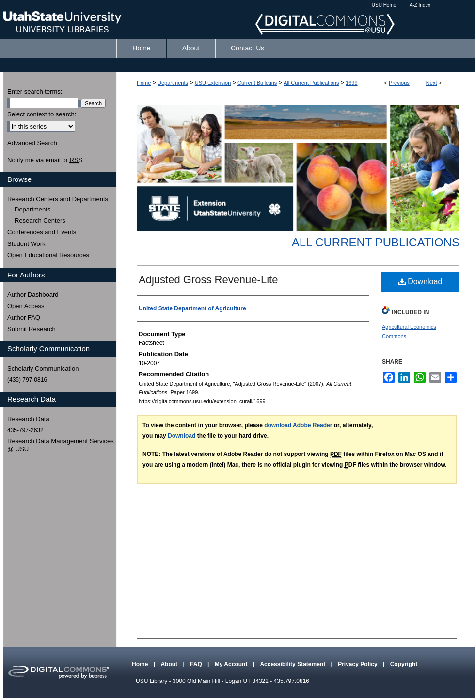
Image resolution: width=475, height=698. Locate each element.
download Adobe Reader (298, 425)
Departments (173, 83)
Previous (399, 83)
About (169, 664)
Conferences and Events (41, 232)
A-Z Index (420, 5)
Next (431, 83)
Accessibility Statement (293, 664)
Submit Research (31, 329)
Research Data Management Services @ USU (60, 445)
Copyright (404, 664)
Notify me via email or (44, 160)
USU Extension (213, 83)
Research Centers (40, 220)
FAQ (197, 664)
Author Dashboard (33, 294)
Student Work (26, 243)
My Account (232, 664)
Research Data (28, 418)
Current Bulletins (257, 83)
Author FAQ (23, 317)
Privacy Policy (358, 664)
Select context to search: (41, 114)
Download (420, 281)
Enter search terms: (34, 91)
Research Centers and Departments (57, 199)
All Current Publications (311, 83)
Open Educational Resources (48, 255)
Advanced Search (32, 142)
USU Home (384, 5)
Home (144, 83)
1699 (351, 83)
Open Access (26, 305)
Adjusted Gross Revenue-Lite (208, 280)
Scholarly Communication (43, 368)
